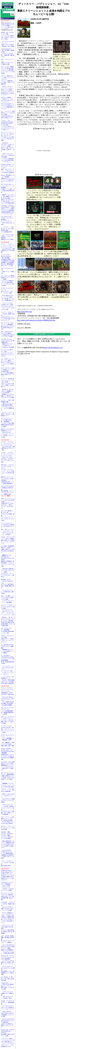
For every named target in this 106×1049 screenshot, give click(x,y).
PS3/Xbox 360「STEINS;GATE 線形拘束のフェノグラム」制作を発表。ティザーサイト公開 (7, 986)
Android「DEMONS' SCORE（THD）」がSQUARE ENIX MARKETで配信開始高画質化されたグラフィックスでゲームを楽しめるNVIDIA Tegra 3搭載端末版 (7, 754)
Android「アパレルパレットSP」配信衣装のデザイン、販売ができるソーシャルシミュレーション (7, 639)
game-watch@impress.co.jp (53, 347)
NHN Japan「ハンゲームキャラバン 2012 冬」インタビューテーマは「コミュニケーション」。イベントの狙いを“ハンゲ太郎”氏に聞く (8, 469)
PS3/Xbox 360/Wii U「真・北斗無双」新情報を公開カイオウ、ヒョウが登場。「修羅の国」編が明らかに (7, 52)
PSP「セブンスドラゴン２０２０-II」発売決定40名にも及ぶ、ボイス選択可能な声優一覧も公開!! (7, 896)
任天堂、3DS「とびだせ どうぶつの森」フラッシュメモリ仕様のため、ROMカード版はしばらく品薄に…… (7, 35)
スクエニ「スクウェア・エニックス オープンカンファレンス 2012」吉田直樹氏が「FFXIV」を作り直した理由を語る (7, 691)
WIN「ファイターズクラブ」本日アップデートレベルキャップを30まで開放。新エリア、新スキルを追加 (7, 720)
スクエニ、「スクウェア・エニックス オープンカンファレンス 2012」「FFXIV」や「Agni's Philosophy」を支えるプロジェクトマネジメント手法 (7, 457)
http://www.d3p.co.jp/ (24, 311)
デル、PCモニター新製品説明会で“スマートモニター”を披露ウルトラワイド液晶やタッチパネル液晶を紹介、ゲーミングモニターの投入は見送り (8, 280)
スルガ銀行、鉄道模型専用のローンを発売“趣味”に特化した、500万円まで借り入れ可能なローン (8, 549)
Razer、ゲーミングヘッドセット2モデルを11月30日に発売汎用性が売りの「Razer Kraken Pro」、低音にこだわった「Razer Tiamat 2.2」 (8, 503)
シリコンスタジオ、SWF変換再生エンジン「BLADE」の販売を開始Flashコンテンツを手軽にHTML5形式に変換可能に (7, 680)
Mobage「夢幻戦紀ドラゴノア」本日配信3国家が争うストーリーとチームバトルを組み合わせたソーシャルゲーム (8, 178)
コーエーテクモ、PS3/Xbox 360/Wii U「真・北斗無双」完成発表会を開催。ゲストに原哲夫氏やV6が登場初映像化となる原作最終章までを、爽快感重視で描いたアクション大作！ (7, 260)
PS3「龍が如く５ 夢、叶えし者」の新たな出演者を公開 (7, 978)
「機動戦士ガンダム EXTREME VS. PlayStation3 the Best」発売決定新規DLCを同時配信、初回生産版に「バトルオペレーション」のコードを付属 (7, 561)
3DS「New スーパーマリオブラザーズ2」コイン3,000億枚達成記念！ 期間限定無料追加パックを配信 (7, 711)
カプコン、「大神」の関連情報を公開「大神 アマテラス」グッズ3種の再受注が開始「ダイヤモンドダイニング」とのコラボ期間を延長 (7, 404)
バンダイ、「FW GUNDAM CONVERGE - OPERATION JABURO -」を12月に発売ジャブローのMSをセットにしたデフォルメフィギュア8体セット (8, 125)
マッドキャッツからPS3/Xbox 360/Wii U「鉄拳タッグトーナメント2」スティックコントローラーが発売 (8, 729)
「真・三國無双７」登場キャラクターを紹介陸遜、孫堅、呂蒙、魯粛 (7, 744)
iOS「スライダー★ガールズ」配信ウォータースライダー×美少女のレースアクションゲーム (7, 353)
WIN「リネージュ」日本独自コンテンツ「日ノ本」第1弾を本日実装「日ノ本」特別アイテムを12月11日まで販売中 (7, 820)
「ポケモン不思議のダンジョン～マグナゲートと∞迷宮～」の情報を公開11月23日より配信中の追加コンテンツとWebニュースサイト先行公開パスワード (7, 917)
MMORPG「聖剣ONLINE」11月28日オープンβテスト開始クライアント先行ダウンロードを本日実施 (7, 835)
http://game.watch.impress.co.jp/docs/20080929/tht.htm (36, 320)
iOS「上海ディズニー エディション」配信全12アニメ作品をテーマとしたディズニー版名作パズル (7, 362)
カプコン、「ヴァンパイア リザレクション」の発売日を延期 (7, 828)
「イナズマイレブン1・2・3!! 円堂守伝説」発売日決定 (7, 591)
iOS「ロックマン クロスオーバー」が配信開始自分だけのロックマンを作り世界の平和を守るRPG (7, 326)
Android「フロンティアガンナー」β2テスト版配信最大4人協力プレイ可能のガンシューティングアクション (8, 540)
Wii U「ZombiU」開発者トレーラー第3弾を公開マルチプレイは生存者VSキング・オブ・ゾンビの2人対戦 (8, 70)
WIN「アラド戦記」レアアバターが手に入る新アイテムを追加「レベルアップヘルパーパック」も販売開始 (7, 599)
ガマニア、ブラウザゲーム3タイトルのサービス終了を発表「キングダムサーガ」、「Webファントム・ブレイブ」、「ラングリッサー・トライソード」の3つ (8, 609)
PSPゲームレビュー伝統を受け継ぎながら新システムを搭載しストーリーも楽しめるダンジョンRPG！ (7, 25)
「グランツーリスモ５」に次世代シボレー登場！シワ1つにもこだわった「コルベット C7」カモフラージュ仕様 (8, 306)
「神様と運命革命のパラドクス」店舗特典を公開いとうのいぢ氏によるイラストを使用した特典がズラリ (7, 844)
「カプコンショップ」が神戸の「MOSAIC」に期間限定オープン (7, 414)
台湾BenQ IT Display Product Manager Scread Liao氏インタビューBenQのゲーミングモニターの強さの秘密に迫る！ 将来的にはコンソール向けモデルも (8, 875)
